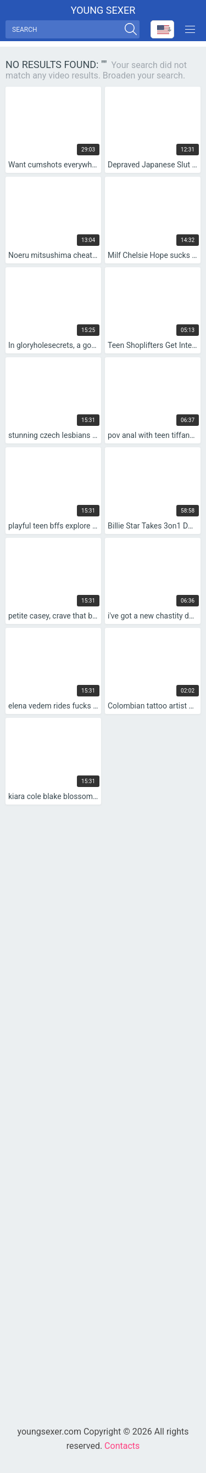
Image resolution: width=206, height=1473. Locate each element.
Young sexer (103, 10)
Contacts (122, 1446)
